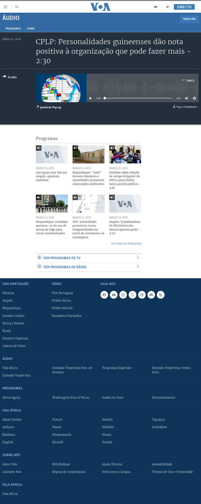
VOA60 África (61, 301)
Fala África (10, 368)
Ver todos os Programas (126, 243)
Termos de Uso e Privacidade (172, 472)
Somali (107, 442)
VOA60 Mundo (62, 308)
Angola (7, 301)
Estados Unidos (13, 316)
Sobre (31, 28)
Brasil (6, 331)
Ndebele (108, 427)
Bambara (8, 434)
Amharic (8, 427)
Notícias (8, 293)
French (57, 419)
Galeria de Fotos (14, 346)
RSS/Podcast (61, 464)
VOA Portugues (62, 293)
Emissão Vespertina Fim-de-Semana (73, 370)
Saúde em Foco (112, 397)
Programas (13, 28)
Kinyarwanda (61, 434)
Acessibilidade (162, 464)
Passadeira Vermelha (66, 316)
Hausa (56, 427)
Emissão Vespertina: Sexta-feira (172, 370)
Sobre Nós (9, 464)
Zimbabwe (159, 427)
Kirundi (57, 442)
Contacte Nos (11, 472)
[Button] (10, 78)
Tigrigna (158, 419)
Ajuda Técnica (112, 464)
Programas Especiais (116, 368)
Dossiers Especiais (15, 338)
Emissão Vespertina (16, 375)
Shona (106, 434)
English (7, 442)
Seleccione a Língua (116, 472)
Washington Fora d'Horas (70, 397)
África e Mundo (13, 323)
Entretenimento (163, 397)
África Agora (11, 397)
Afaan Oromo (11, 419)
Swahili (107, 419)
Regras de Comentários (68, 472)
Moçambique (11, 308)
